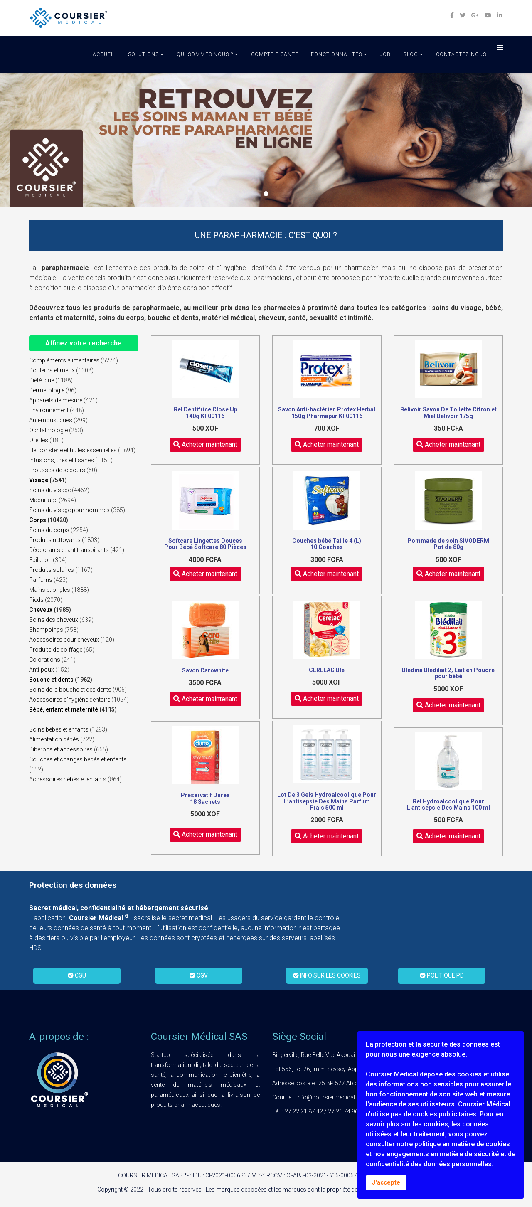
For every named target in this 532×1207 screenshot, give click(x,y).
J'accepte (386, 1182)
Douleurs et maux (52, 370)
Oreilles (38, 440)
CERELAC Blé (327, 670)
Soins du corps (49, 530)
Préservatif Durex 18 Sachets (205, 798)
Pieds (36, 599)
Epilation (40, 560)
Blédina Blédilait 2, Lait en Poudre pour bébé (448, 673)
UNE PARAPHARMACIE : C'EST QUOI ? (266, 235)
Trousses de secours (57, 470)
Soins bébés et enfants (59, 729)
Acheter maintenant (205, 444)
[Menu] (498, 49)
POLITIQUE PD (442, 975)
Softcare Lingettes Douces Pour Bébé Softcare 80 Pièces (205, 543)
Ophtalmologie (48, 430)
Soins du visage (50, 490)
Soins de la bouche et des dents (70, 689)
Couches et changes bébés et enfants (78, 759)
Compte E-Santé (274, 54)
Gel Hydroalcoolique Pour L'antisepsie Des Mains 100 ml (448, 804)
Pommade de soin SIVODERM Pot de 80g (448, 543)
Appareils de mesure (55, 400)
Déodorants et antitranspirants (69, 550)
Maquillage (43, 500)
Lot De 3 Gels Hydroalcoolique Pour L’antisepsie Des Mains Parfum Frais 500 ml (326, 801)
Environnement (49, 410)
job (385, 54)
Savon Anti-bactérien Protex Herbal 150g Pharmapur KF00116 (326, 412)
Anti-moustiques (50, 420)
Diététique (41, 380)
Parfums (40, 579)
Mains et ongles (49, 589)
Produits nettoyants (55, 540)
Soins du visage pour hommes (69, 510)
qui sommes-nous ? (205, 54)
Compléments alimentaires (64, 360)
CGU (77, 975)
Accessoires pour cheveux (64, 639)
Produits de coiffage (55, 649)
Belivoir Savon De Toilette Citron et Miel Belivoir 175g (448, 412)
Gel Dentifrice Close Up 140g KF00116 (205, 412)
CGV (199, 975)
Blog (410, 54)
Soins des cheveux (53, 619)
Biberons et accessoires (61, 749)
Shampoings (46, 629)
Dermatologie (46, 390)
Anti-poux (41, 669)
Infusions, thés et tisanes (61, 460)
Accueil (104, 54)
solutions (143, 54)
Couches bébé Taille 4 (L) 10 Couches (326, 543)
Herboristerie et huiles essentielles (73, 450)
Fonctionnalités (336, 54)
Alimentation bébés (54, 739)
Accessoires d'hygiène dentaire (69, 699)
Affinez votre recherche (83, 343)
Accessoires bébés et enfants (67, 779)
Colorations (44, 659)
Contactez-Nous (461, 54)
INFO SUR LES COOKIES (327, 975)
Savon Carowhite (205, 670)
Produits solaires (51, 570)
